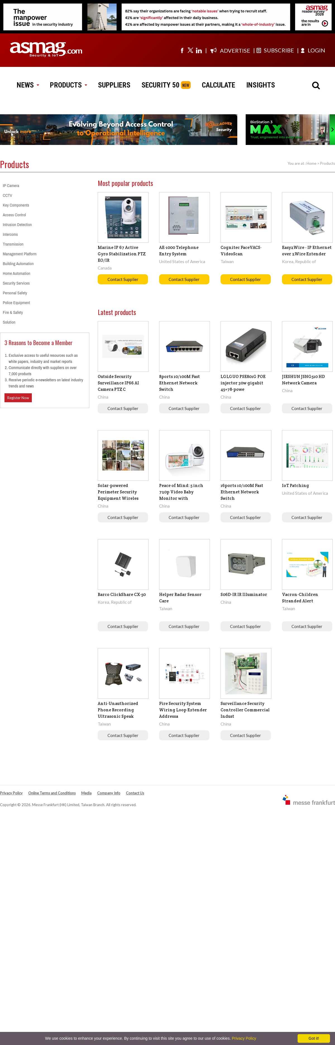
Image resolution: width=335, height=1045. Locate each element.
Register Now (18, 398)
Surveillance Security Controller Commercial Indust (245, 710)
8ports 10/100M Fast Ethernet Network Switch (179, 383)
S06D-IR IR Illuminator (244, 594)
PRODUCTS (68, 85)
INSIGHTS (260, 85)
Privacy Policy (11, 793)
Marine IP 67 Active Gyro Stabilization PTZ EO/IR (121, 254)
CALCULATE (218, 85)
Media (86, 793)
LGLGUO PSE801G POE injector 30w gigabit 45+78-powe (243, 383)
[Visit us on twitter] (190, 50)
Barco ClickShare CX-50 (122, 594)
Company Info (108, 793)
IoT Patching (295, 485)
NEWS (28, 85)
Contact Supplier (122, 279)
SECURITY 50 (161, 85)
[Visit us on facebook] (182, 50)
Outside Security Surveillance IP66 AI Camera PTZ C (118, 383)
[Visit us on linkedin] (199, 50)
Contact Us (135, 793)
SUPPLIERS (114, 85)
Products (327, 163)
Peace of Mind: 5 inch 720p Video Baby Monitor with (181, 492)
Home (311, 163)
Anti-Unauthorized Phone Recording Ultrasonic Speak (118, 710)
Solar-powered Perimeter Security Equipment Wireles (118, 492)
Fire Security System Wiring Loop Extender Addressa (183, 710)
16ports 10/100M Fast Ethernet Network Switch (242, 492)
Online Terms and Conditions (52, 793)
